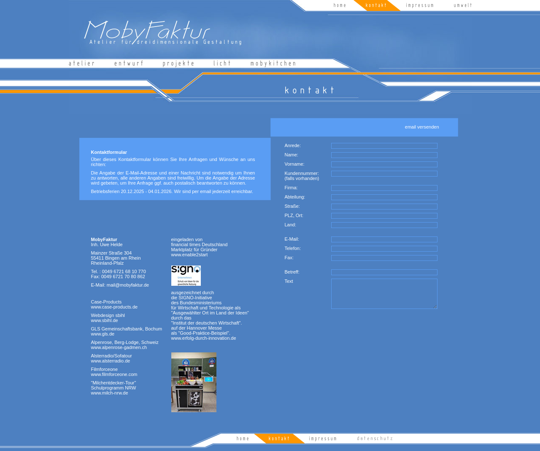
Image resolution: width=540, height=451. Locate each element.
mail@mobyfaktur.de (128, 284)
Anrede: (293, 145)
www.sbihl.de (104, 320)
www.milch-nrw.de (109, 392)
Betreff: (292, 271)
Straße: (292, 206)
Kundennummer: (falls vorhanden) (302, 176)
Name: (291, 154)
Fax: (289, 257)
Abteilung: (295, 196)
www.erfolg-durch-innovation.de (203, 338)
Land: (291, 224)
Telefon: (293, 248)
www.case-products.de (114, 306)
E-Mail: (292, 239)
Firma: (291, 187)
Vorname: (295, 163)
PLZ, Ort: (294, 215)
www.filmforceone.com (114, 374)
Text (289, 281)
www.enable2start (189, 254)
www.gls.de (103, 333)
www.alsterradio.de (110, 360)
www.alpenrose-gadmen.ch (119, 347)
